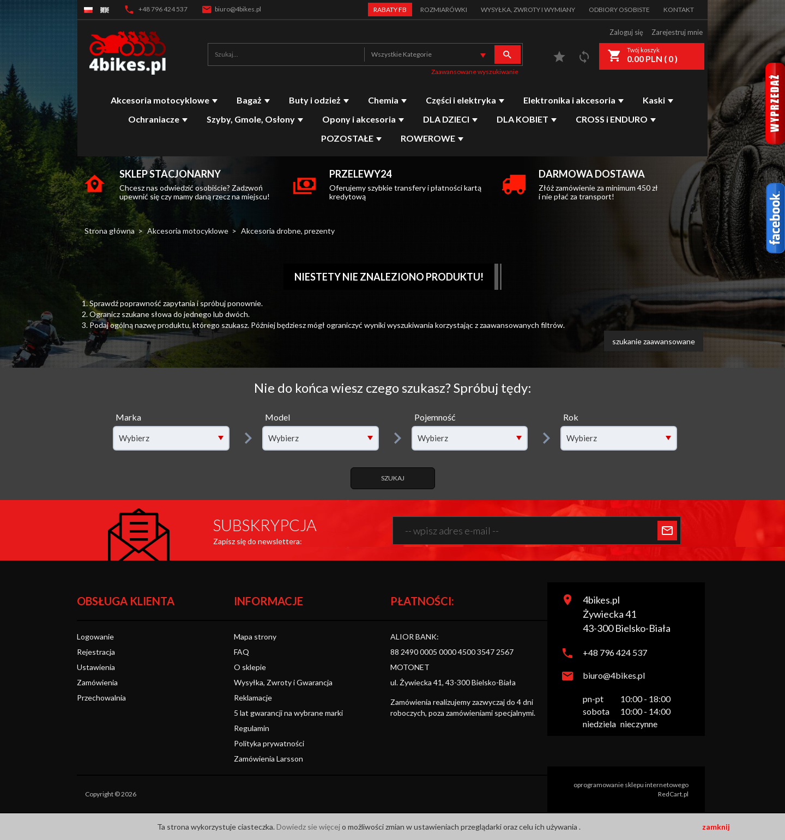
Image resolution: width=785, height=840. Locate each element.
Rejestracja (96, 651)
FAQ (241, 651)
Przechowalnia (101, 697)
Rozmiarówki (443, 9)
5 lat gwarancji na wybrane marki (288, 712)
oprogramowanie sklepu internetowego (631, 785)
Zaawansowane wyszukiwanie (474, 72)
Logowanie (95, 636)
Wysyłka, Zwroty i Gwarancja (283, 682)
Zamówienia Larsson (268, 758)
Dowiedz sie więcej (309, 826)
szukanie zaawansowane (653, 341)
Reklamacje (253, 697)
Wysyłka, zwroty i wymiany (528, 9)
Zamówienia (97, 682)
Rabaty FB (390, 9)
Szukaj (392, 478)
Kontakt (678, 9)
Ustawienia (96, 667)
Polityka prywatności (269, 743)
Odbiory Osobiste (619, 9)
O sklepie (250, 667)
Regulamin (251, 728)
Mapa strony (255, 636)
